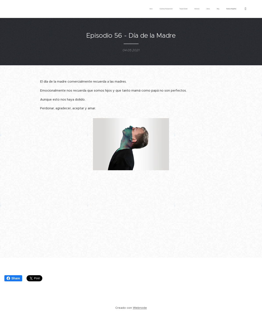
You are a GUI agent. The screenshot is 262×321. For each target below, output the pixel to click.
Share (13, 278)
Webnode (140, 308)
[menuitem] (193, 9)
